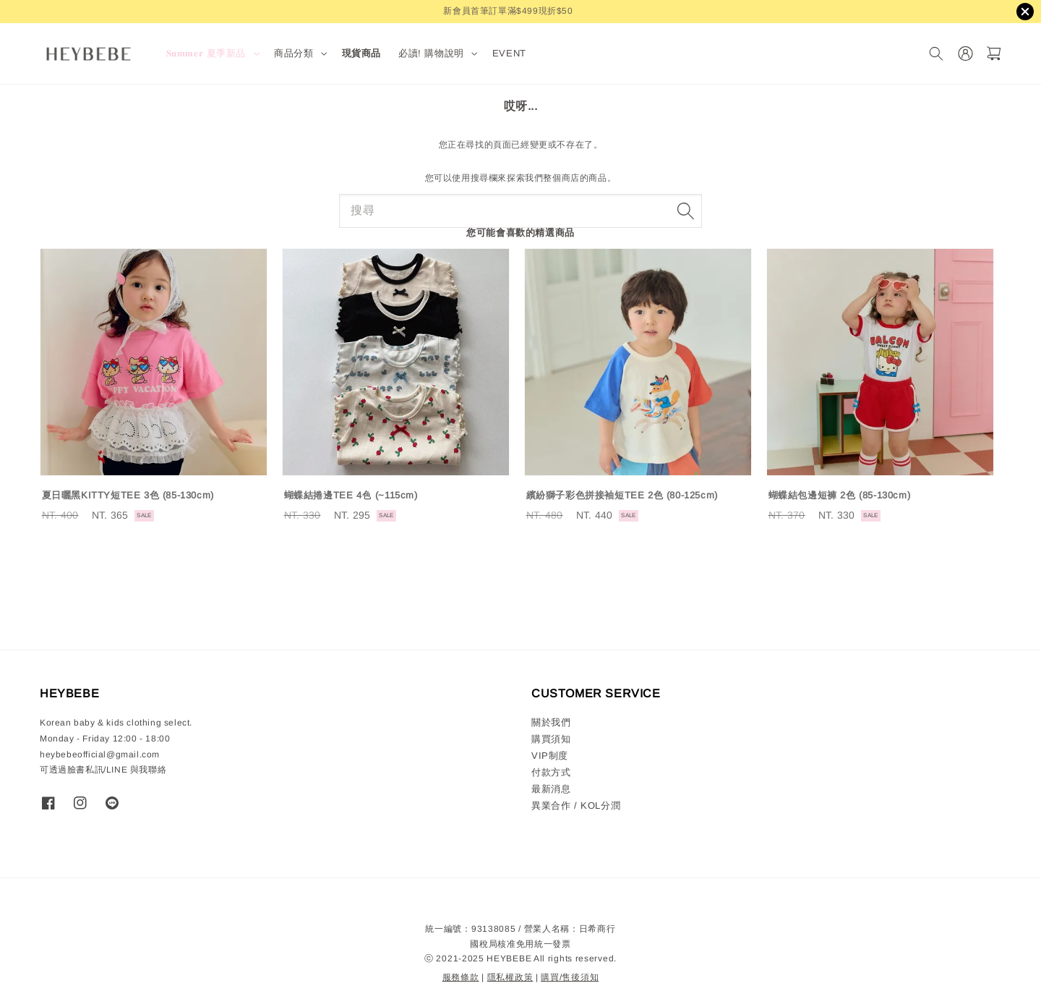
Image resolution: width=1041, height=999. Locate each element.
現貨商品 (361, 53)
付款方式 (550, 772)
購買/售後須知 (570, 977)
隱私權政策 (510, 977)
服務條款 (460, 977)
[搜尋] (936, 54)
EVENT (509, 53)
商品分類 (293, 53)
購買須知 (550, 739)
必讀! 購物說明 (431, 53)
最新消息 (550, 788)
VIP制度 (549, 755)
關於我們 (550, 722)
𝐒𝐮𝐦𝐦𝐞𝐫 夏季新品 (206, 53)
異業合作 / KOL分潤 (575, 805)
